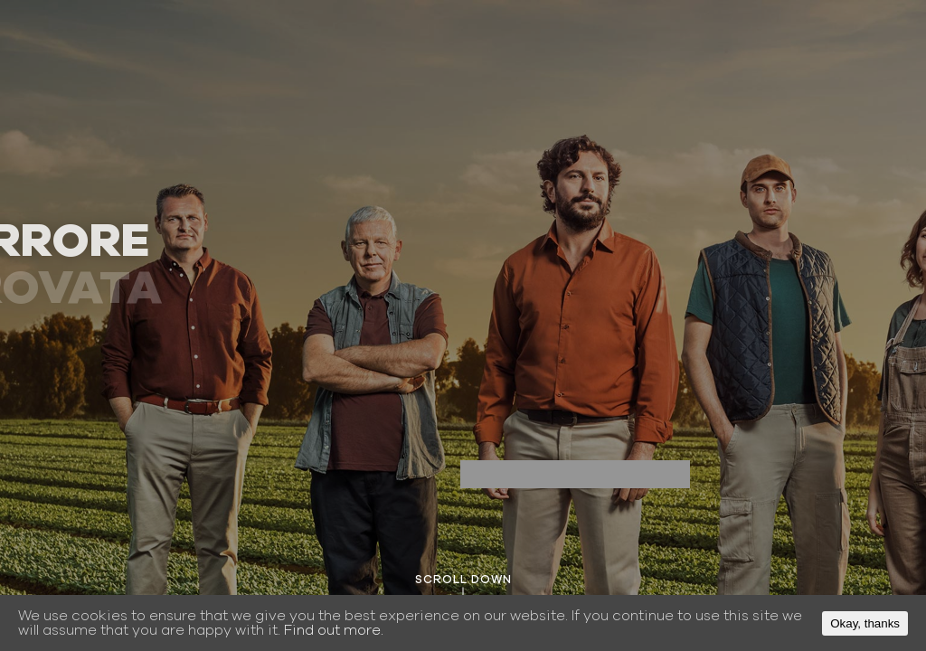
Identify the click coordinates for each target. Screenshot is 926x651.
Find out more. (333, 630)
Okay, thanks (865, 623)
